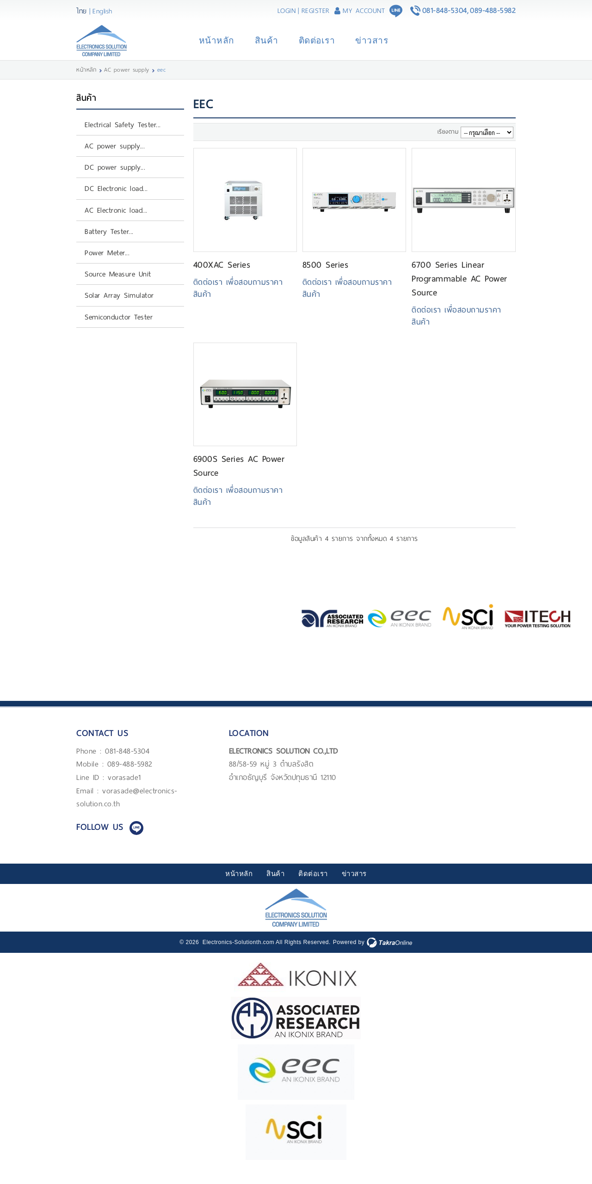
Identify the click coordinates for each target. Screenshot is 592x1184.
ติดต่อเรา (317, 47)
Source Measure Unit (118, 286)
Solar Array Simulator (119, 307)
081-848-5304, (445, 10)
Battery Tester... (109, 244)
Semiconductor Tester (119, 329)
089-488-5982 (493, 10)
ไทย (81, 11)
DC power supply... (115, 179)
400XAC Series (222, 277)
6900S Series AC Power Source (239, 478)
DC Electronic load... (116, 201)
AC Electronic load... (116, 222)
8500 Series (325, 277)
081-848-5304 (127, 763)
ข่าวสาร (371, 47)
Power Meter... (107, 265)
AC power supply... (115, 158)
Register (316, 11)
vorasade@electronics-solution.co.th (127, 809)
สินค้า (266, 47)
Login (287, 11)
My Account (364, 11)
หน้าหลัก (216, 47)
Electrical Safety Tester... (123, 137)
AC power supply (126, 82)
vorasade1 (124, 790)
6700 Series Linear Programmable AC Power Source (459, 291)
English (102, 11)
